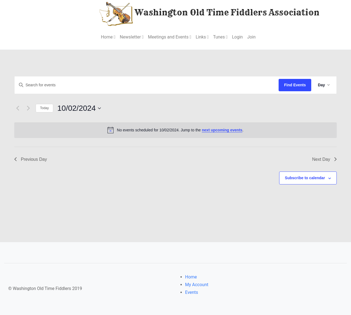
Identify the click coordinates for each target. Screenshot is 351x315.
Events (191, 292)
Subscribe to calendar (305, 178)
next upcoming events (222, 130)
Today (44, 108)
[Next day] (28, 108)
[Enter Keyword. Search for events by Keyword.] (147, 85)
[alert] (175, 130)
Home (191, 277)
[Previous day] (17, 108)
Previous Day (30, 159)
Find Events (295, 85)
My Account (196, 284)
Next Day (324, 159)
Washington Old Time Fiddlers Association (193, 13)
